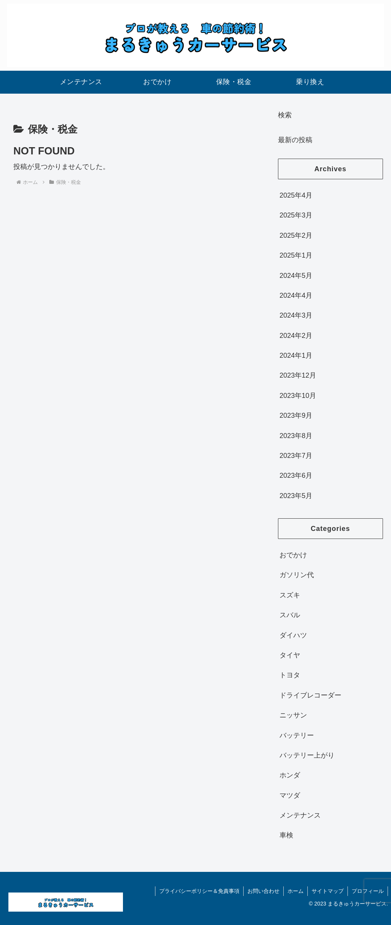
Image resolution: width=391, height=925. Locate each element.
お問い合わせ (263, 891)
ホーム (296, 891)
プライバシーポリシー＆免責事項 (199, 891)
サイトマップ (328, 891)
